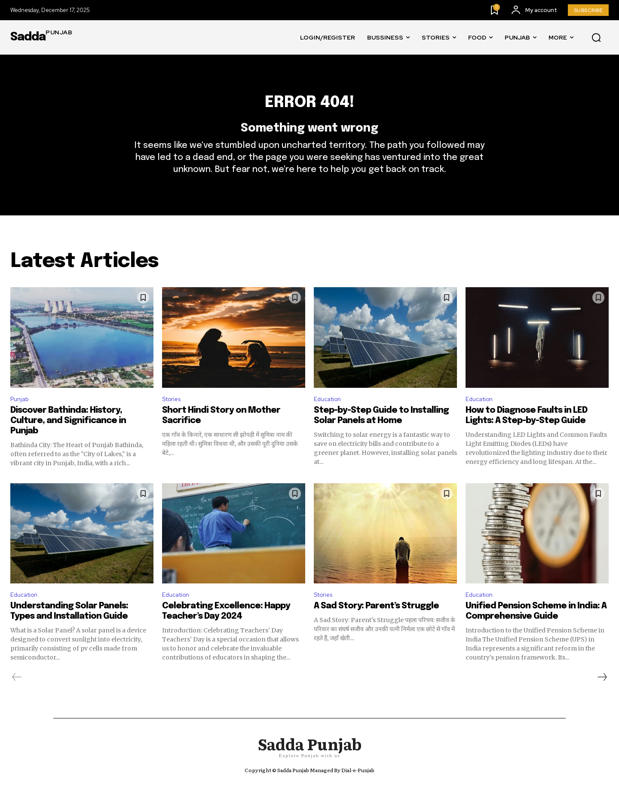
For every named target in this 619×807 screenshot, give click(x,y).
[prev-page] (17, 696)
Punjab (21, 415)
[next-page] (602, 696)
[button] (596, 37)
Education (330, 415)
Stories (173, 415)
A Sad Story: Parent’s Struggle (376, 625)
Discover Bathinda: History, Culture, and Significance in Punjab (68, 438)
